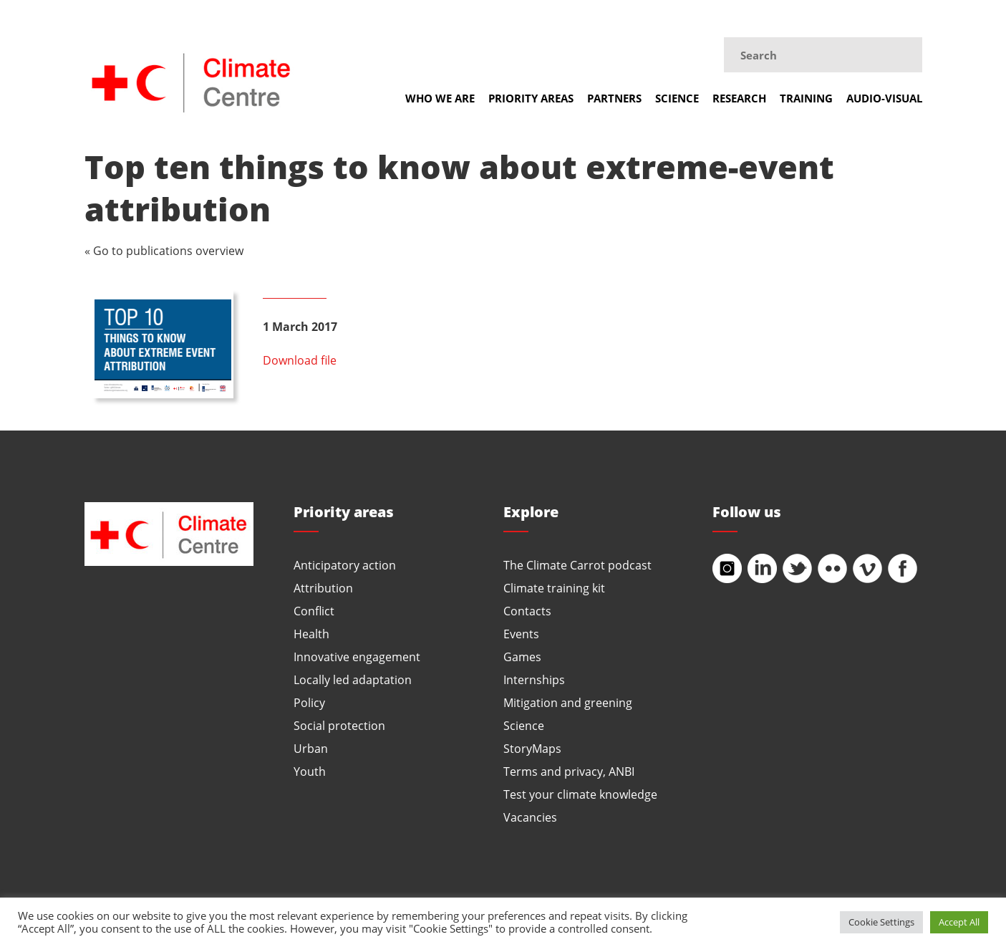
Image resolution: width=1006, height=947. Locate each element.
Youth (310, 771)
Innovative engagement (357, 656)
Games (522, 656)
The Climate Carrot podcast (577, 564)
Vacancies (530, 817)
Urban (311, 748)
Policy (309, 702)
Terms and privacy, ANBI (568, 771)
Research (739, 98)
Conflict (314, 610)
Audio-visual (884, 98)
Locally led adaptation (353, 679)
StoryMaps (532, 748)
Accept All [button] (959, 921)
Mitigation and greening (567, 702)
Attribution (323, 587)
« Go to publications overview (163, 250)
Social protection (339, 725)
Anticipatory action (345, 564)
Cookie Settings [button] (881, 921)
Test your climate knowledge (580, 794)
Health (311, 633)
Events (521, 633)
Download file (300, 359)
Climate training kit (554, 587)
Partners (614, 98)
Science (677, 98)
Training (806, 98)
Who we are (440, 98)
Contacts (527, 610)
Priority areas (531, 98)
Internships (534, 679)
